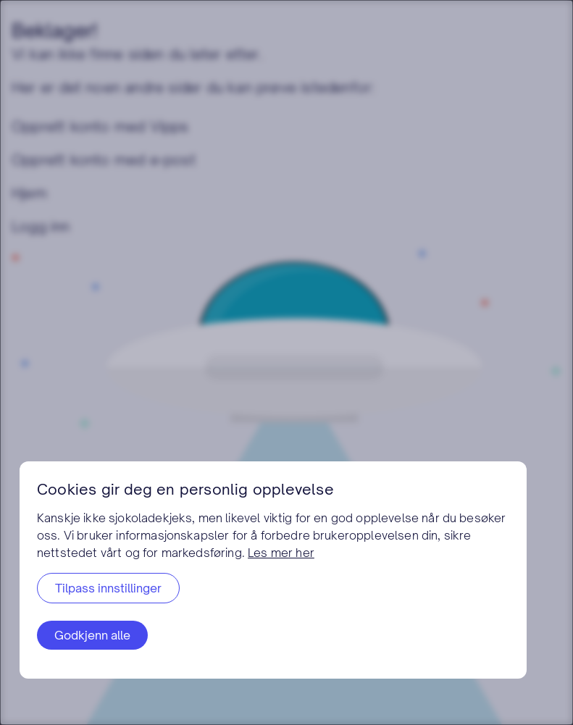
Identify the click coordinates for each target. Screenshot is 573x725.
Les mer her (281, 552)
